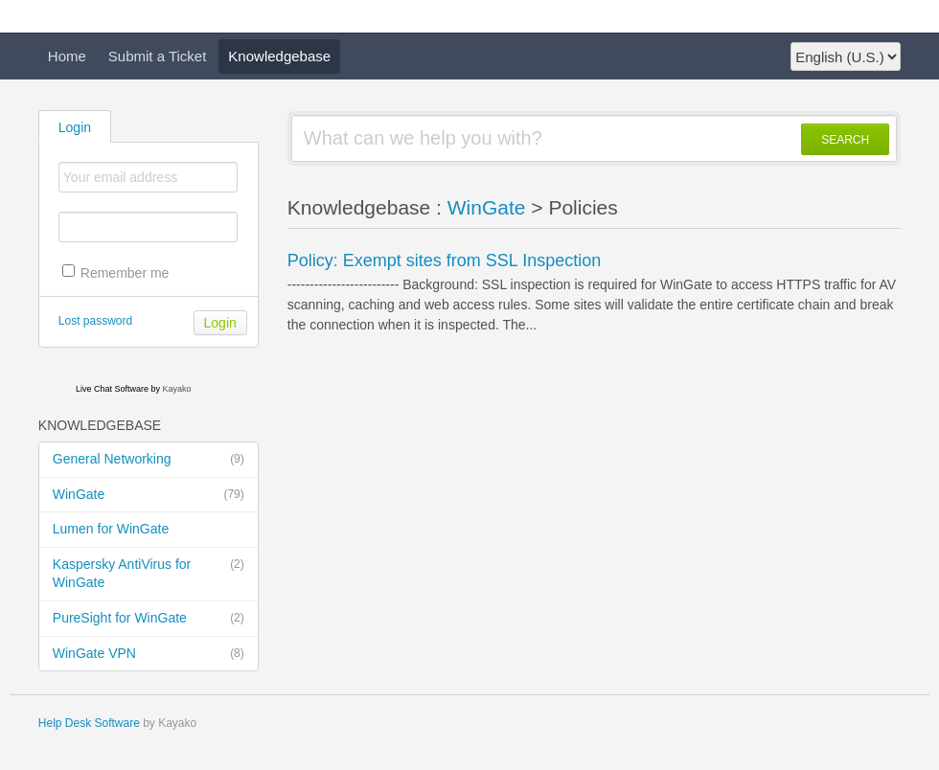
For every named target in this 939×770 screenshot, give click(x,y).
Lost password (95, 321)
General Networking (148, 459)
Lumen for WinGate (111, 528)
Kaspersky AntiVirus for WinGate (148, 573)
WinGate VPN (148, 654)
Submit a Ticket (157, 56)
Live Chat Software (112, 389)
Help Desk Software (89, 723)
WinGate (148, 495)
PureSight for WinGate (148, 618)
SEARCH (845, 140)
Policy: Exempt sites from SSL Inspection (444, 260)
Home (67, 56)
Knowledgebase (279, 56)
